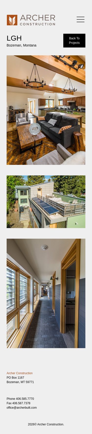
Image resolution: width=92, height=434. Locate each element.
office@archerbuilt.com (22, 407)
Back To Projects (74, 41)
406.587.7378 (21, 403)
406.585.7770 (25, 399)
